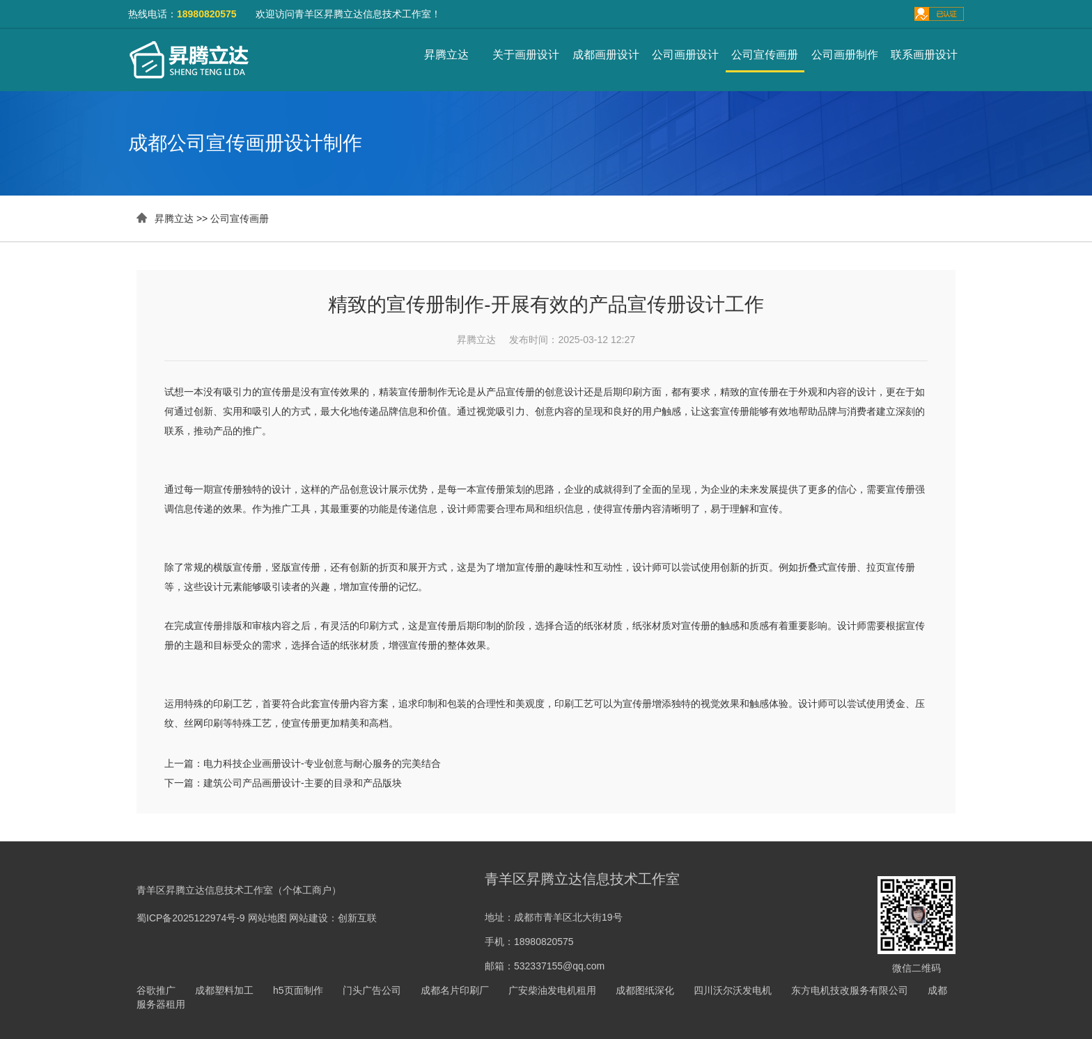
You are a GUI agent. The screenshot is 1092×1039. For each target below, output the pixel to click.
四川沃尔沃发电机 (733, 990)
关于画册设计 (525, 55)
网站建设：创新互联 (333, 917)
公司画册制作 (844, 55)
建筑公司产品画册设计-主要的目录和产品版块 (302, 782)
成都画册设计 (605, 55)
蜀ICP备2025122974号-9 (190, 917)
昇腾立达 (446, 55)
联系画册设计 (924, 55)
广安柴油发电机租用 (552, 990)
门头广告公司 (372, 990)
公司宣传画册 (764, 55)
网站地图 (267, 917)
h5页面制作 (298, 990)
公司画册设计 (685, 55)
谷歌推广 (156, 990)
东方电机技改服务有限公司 (849, 990)
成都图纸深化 (645, 990)
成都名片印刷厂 (455, 990)
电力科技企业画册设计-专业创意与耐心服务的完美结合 (322, 763)
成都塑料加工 (224, 990)
